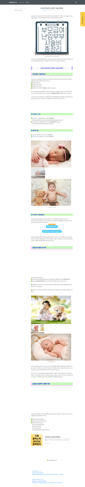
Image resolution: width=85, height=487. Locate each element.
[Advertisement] (52, 263)
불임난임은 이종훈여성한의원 (39, 481)
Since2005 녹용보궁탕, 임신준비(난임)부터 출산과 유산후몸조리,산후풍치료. (48, 474)
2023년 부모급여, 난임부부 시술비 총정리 (52, 8)
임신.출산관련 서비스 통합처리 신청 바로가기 (52, 231)
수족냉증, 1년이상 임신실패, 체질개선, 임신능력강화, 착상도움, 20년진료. (47, 482)
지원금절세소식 (13, 2)
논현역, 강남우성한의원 (37, 472)
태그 (23, 2)
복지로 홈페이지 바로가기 (52, 226)
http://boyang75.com (35, 471)
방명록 (27, 2)
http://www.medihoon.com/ (37, 479)
